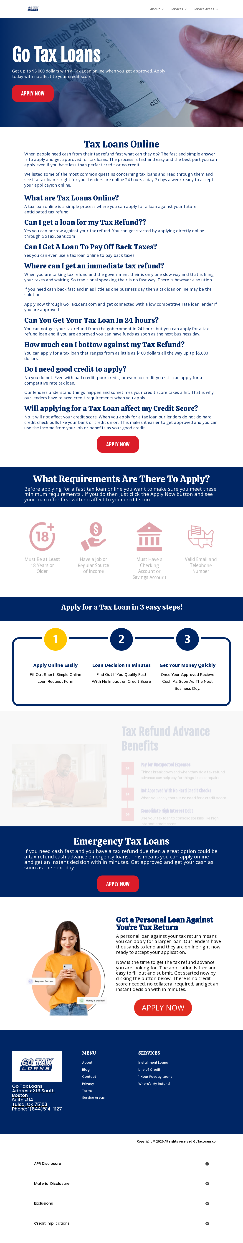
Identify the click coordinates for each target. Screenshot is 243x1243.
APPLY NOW (33, 93)
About (155, 9)
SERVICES (149, 1053)
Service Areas (203, 9)
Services (176, 9)
